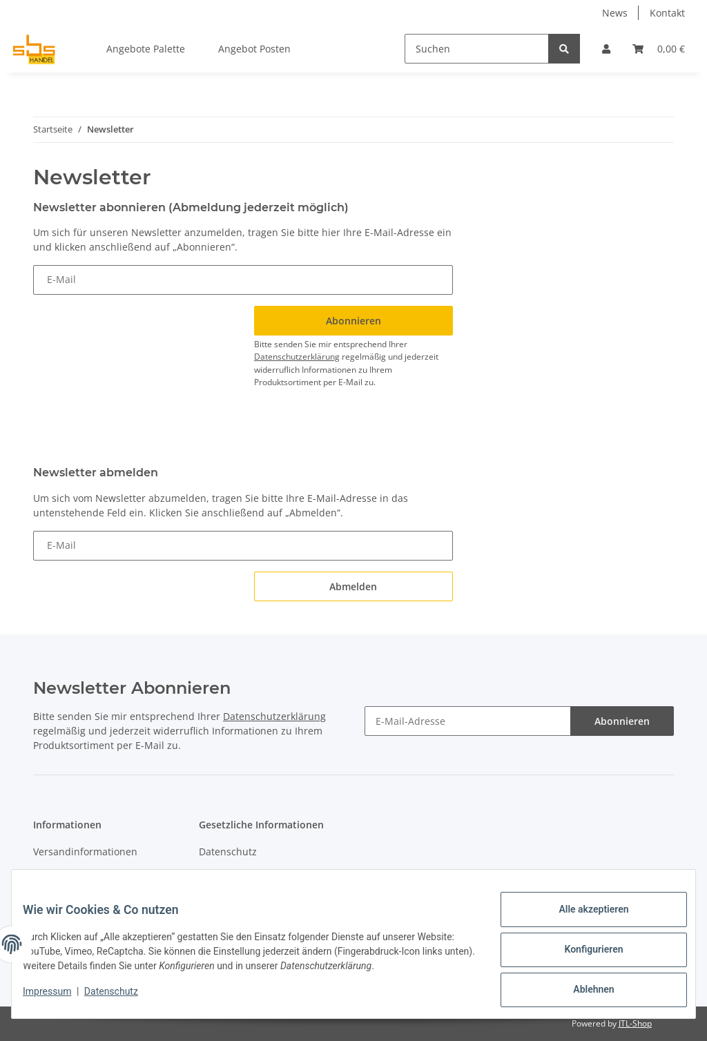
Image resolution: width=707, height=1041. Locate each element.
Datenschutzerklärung (297, 356)
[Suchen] (477, 49)
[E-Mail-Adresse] (468, 721)
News (615, 12)
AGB (208, 876)
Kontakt (667, 12)
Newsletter (58, 876)
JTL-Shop (635, 1023)
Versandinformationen (85, 851)
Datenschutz (228, 851)
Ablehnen (582, 992)
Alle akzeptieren (582, 920)
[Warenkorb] (658, 48)
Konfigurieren (582, 956)
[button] (606, 48)
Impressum (58, 998)
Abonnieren (622, 721)
